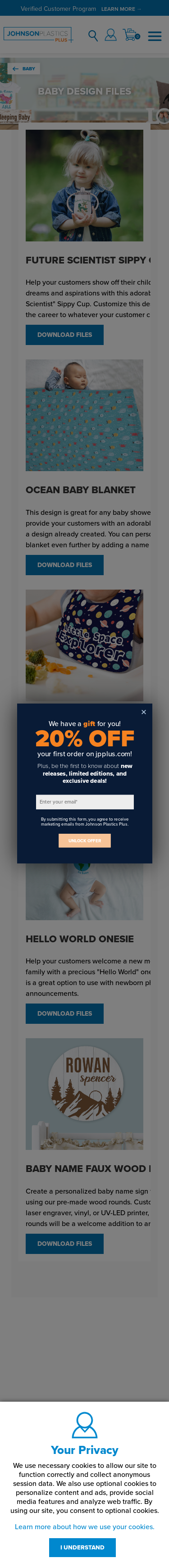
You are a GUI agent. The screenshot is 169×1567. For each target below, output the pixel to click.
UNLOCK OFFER (85, 840)
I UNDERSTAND (82, 1547)
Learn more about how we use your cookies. (85, 1526)
